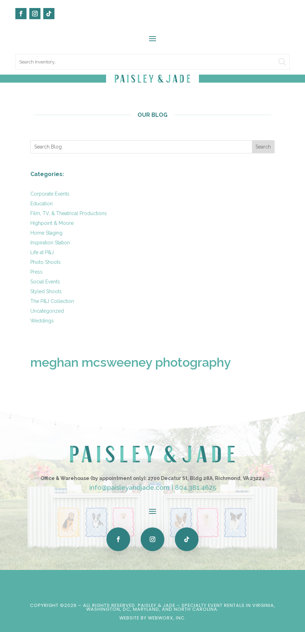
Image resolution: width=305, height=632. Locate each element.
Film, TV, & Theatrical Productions (68, 213)
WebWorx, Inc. (167, 618)
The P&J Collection (52, 301)
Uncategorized (47, 311)
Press (36, 272)
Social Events (45, 281)
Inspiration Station (50, 242)
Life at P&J (42, 252)
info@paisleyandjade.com (129, 487)
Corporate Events (49, 194)
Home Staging (46, 233)
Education (41, 203)
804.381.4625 (195, 487)
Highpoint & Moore (52, 223)
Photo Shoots (45, 262)
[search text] (152, 62)
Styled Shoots (46, 291)
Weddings (42, 320)
